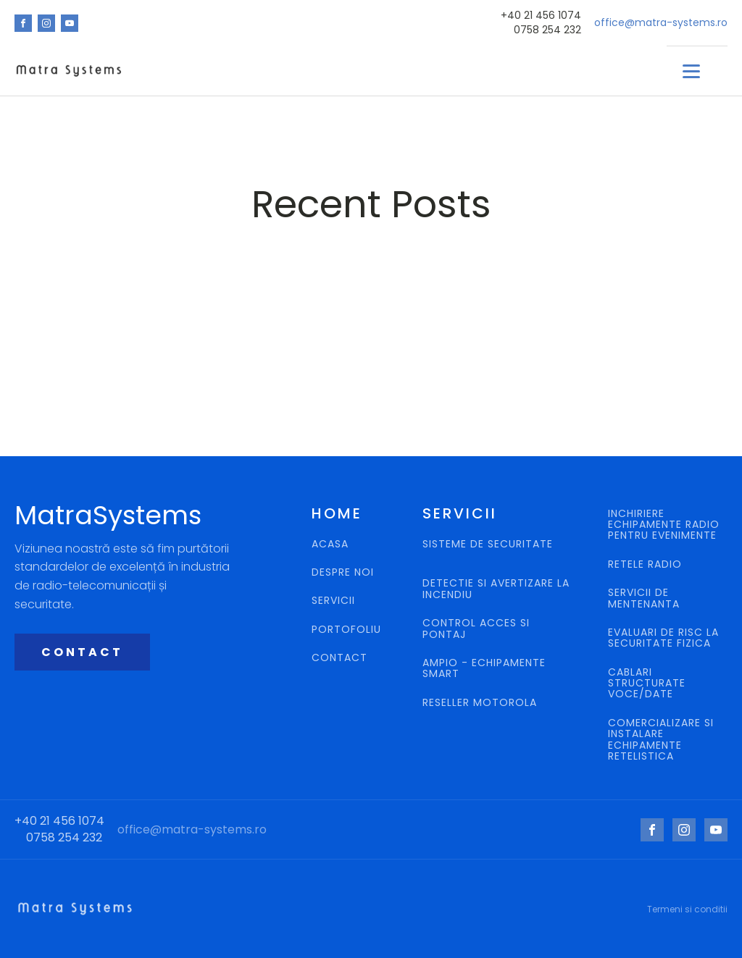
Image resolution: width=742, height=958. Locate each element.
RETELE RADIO (646, 564)
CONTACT (82, 652)
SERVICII (333, 600)
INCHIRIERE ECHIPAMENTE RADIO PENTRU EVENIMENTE (664, 525)
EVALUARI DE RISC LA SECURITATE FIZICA (663, 638)
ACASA (330, 544)
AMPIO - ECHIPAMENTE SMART (484, 668)
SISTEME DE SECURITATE (487, 545)
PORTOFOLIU (346, 629)
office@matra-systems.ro (661, 23)
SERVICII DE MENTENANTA (644, 598)
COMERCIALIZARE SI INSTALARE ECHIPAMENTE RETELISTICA (661, 740)
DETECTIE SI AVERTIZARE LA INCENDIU (496, 589)
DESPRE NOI (343, 572)
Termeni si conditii (687, 909)
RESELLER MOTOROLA (481, 702)
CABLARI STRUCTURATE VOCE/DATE (646, 683)
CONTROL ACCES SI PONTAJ (476, 629)
